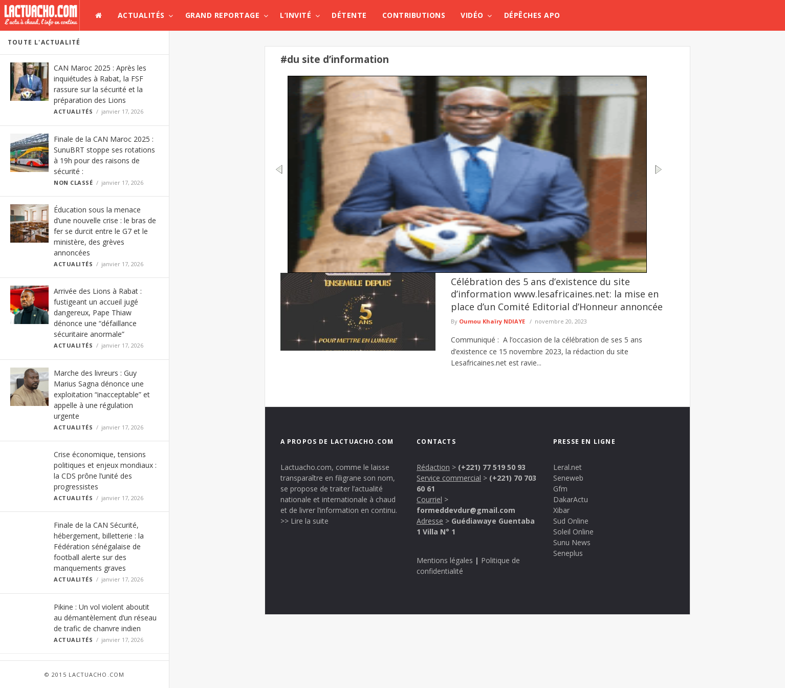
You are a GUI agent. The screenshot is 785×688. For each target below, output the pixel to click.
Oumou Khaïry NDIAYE (492, 321)
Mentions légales (445, 560)
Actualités (141, 15)
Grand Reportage (222, 15)
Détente (349, 15)
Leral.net (567, 467)
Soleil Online (573, 531)
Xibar (561, 510)
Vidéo (472, 15)
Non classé (73, 182)
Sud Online (570, 521)
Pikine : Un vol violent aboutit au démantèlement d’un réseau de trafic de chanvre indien (105, 617)
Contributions (414, 15)
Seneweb (568, 478)
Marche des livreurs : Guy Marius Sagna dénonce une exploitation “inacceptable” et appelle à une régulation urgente (102, 394)
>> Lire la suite (304, 521)
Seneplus (568, 553)
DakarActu (570, 499)
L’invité (295, 15)
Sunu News (572, 542)
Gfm (560, 488)
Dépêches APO (532, 15)
